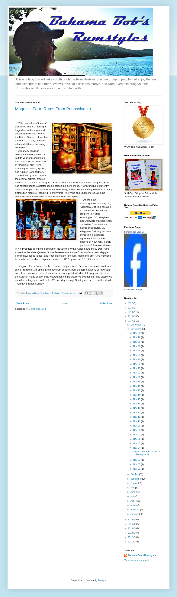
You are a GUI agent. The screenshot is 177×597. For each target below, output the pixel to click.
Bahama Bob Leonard (134, 232)
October (134, 474)
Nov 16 (137, 394)
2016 (131, 519)
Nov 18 (137, 386)
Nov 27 (137, 346)
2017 (131, 321)
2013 (131, 532)
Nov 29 (137, 337)
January (134, 514)
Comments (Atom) (38, 309)
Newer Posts (22, 303)
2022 (131, 303)
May (132, 496)
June (133, 492)
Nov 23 (137, 364)
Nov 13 (137, 408)
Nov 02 (137, 464)
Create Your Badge (133, 289)
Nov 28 (137, 342)
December (136, 324)
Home (65, 303)
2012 (131, 537)
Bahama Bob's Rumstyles (142, 555)
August (134, 483)
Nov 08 (137, 430)
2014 (131, 528)
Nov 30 (137, 333)
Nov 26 (137, 350)
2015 (131, 524)
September (136, 478)
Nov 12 (137, 412)
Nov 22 (137, 368)
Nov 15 (137, 399)
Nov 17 (137, 390)
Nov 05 (137, 443)
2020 (131, 307)
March (133, 505)
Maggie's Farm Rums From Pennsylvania (53, 108)
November (136, 329)
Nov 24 (137, 359)
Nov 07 (137, 434)
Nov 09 (137, 425)
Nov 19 (137, 381)
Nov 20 (137, 377)
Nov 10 (137, 421)
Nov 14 (137, 403)
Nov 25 (137, 355)
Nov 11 (137, 417)
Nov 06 (137, 439)
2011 (131, 541)
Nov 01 (137, 468)
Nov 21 (137, 372)
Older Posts (106, 303)
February (135, 509)
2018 (131, 316)
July (132, 487)
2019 (131, 312)
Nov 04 (137, 448)
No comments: (69, 293)
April (133, 501)
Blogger (102, 580)
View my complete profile (136, 560)
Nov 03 (137, 460)
